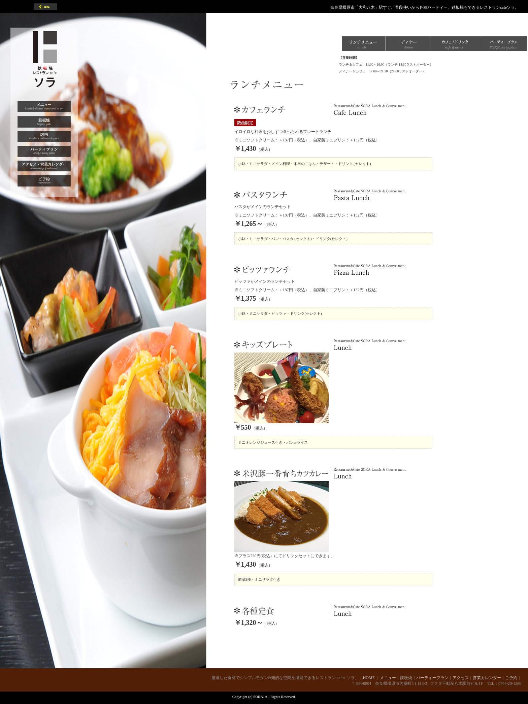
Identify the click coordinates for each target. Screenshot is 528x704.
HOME (369, 677)
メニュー (388, 677)
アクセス (461, 677)
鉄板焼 (406, 677)
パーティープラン (432, 677)
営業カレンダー (487, 677)
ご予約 (511, 677)
